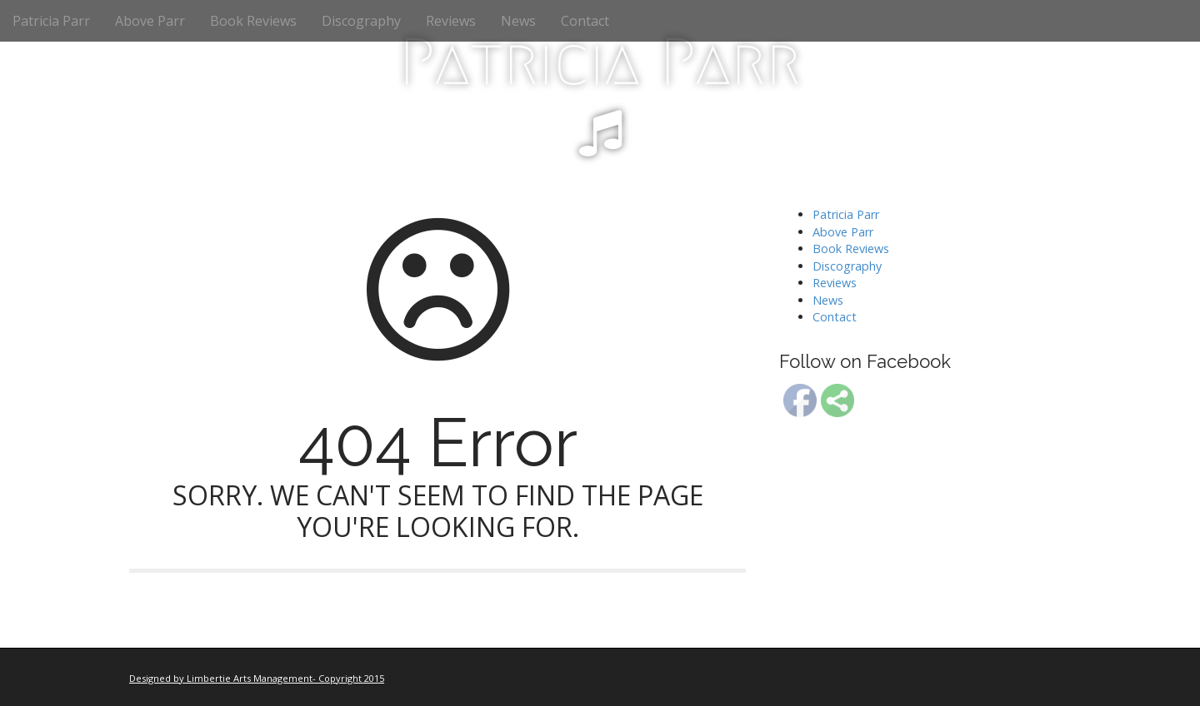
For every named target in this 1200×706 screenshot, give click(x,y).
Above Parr (150, 21)
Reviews (451, 21)
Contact (585, 21)
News (518, 21)
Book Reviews (253, 21)
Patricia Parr (51, 21)
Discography (361, 21)
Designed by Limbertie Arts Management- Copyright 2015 (256, 678)
